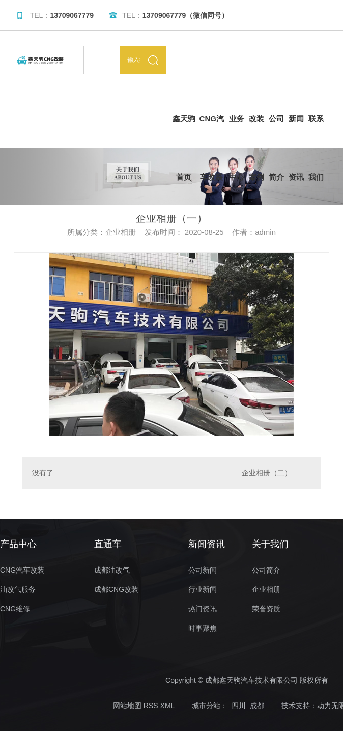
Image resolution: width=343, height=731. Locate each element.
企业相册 (266, 589)
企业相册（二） (267, 473)
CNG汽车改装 (211, 131)
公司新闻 (202, 570)
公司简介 (276, 131)
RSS (151, 705)
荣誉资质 (266, 609)
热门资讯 (202, 609)
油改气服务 (18, 589)
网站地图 (127, 705)
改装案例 (256, 131)
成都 (257, 705)
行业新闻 (202, 589)
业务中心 (236, 131)
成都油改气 (112, 570)
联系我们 (316, 131)
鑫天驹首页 (184, 131)
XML (167, 705)
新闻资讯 (296, 131)
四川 (239, 705)
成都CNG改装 (116, 589)
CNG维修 (15, 609)
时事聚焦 (202, 628)
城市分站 (206, 705)
